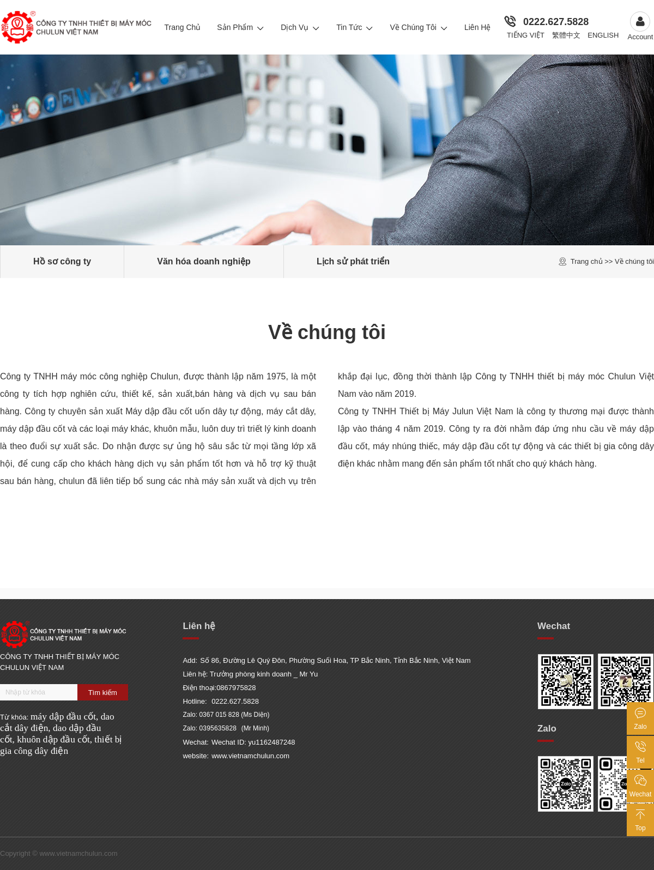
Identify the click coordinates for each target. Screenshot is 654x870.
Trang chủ (587, 261)
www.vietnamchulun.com (250, 756)
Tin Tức (354, 27)
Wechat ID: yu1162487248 (253, 742)
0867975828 (236, 688)
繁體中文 (566, 35)
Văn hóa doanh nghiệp (204, 261)
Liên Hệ (477, 27)
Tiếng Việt (525, 35)
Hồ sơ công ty (62, 261)
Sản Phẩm (240, 27)
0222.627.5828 (556, 21)
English (603, 35)
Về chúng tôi (419, 27)
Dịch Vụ (300, 27)
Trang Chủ (182, 27)
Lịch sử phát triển (353, 261)
